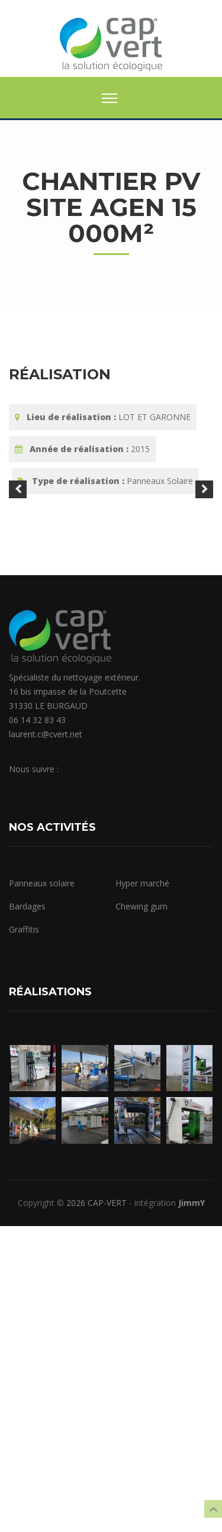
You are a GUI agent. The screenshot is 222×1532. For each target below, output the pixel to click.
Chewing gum (141, 1212)
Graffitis (24, 1235)
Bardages (27, 1212)
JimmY (191, 1508)
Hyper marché (142, 1189)
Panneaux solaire (42, 1189)
